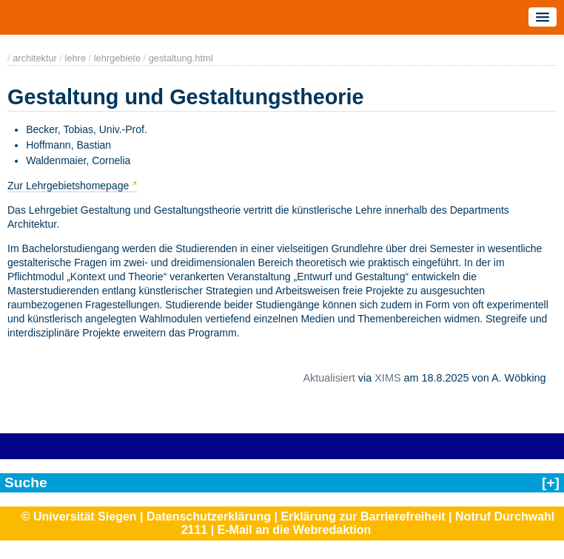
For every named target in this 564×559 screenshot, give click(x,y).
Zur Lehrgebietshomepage (68, 186)
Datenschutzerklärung (209, 516)
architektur (35, 58)
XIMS (387, 378)
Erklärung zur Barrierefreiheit (363, 516)
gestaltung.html (181, 58)
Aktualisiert (329, 378)
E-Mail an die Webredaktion (295, 530)
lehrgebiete (117, 58)
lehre (75, 58)
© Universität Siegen (79, 516)
